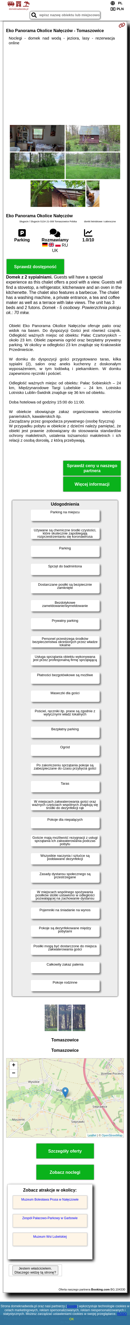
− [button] (13, 1074)
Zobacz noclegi (65, 1172)
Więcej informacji (91, 484)
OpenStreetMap (112, 1135)
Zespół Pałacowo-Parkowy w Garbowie (50, 1218)
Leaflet (91, 1135)
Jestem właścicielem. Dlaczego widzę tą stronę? (35, 1270)
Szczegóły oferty (65, 1151)
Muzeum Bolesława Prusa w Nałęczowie (49, 1199)
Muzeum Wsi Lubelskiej (50, 1237)
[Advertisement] (65, 85)
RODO (122, 1314)
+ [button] (13, 1066)
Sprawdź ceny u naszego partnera (92, 468)
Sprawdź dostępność (35, 266)
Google (72, 1306)
